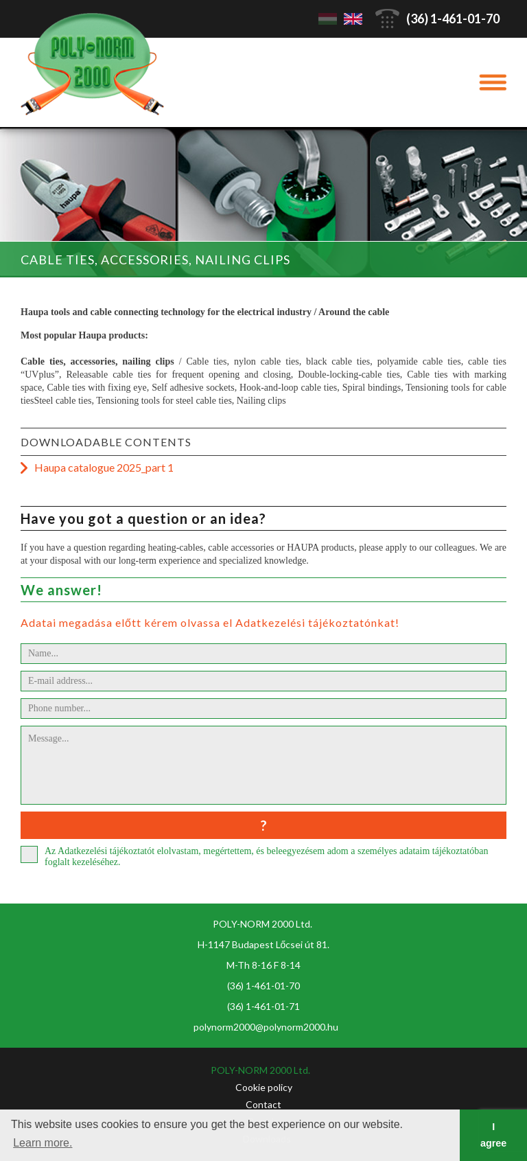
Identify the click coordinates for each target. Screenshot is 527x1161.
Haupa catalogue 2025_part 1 (104, 467)
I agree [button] (493, 1135)
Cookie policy (263, 1087)
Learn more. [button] (42, 1143)
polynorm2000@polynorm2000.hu (266, 1027)
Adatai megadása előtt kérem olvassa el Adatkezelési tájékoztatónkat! (210, 622)
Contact (263, 1104)
